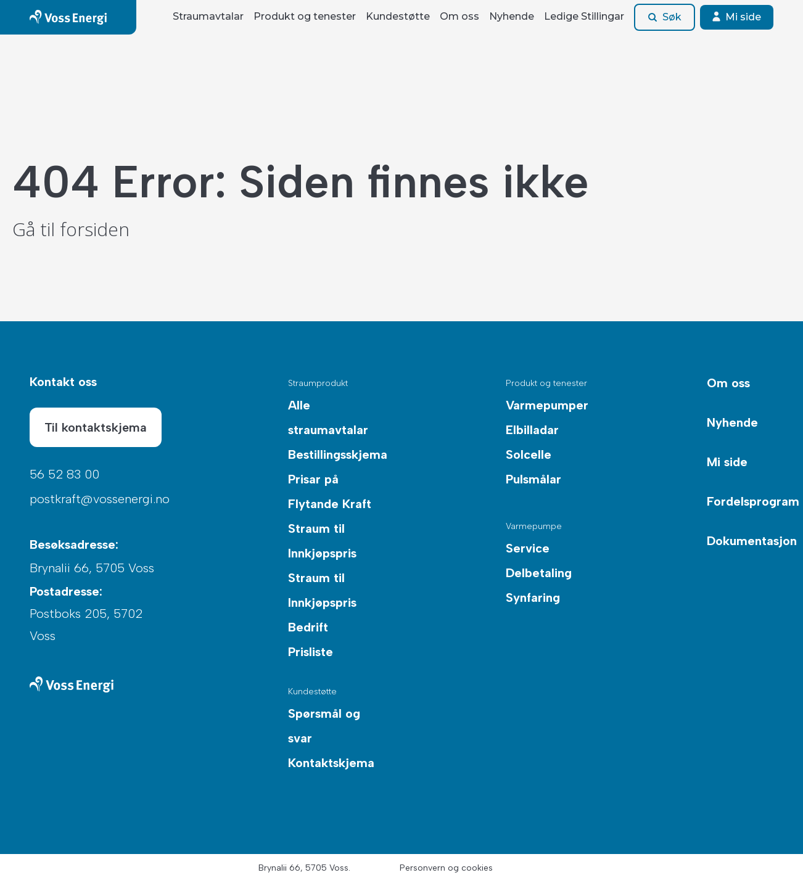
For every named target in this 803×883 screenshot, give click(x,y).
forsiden (95, 229)
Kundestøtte (398, 16)
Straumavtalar (208, 16)
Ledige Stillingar (584, 16)
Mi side (736, 17)
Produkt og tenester (304, 16)
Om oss (459, 16)
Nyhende (511, 16)
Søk (665, 17)
